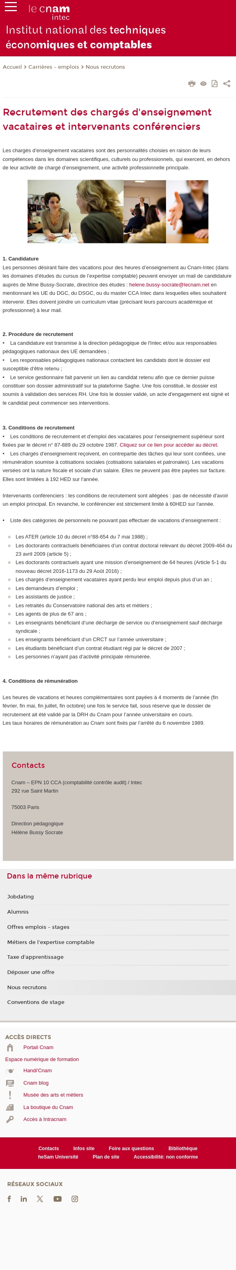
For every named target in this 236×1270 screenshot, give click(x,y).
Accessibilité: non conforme (166, 1157)
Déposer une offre (30, 972)
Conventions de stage (35, 1002)
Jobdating (20, 897)
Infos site (83, 1148)
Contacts (48, 1148)
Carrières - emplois (53, 67)
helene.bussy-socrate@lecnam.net (169, 285)
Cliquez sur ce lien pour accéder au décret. (169, 445)
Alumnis (18, 912)
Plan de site (106, 1157)
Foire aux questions (131, 1148)
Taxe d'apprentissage (35, 957)
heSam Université (58, 1157)
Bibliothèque (183, 1148)
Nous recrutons (105, 67)
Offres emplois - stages (38, 927)
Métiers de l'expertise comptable (50, 942)
